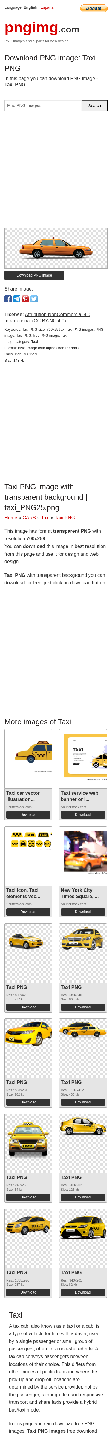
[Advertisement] (56, 172)
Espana (47, 7)
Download (28, 815)
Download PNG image (34, 275)
